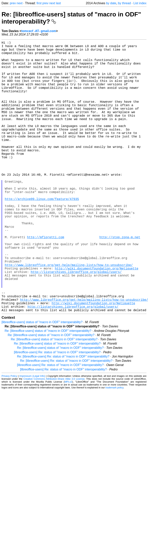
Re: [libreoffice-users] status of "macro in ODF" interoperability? (48, 391)
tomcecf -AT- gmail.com (38, 31)
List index (139, 3)
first (39, 3)
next (19, 3)
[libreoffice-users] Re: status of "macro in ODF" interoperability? (57, 412)
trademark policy (114, 447)
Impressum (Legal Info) (32, 436)
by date (111, 3)
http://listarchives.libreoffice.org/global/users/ (76, 323)
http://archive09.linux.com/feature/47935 (42, 234)
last (58, 3)
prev (13, 3)
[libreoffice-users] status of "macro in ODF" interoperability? (42, 382)
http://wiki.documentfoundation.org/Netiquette (96, 319)
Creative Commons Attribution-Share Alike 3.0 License (53, 439)
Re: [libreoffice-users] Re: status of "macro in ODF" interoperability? (63, 416)
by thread (124, 3)
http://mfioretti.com (45, 281)
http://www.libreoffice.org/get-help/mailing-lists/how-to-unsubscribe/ (69, 315)
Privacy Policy (9, 436)
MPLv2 (68, 442)
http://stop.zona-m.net (119, 281)
